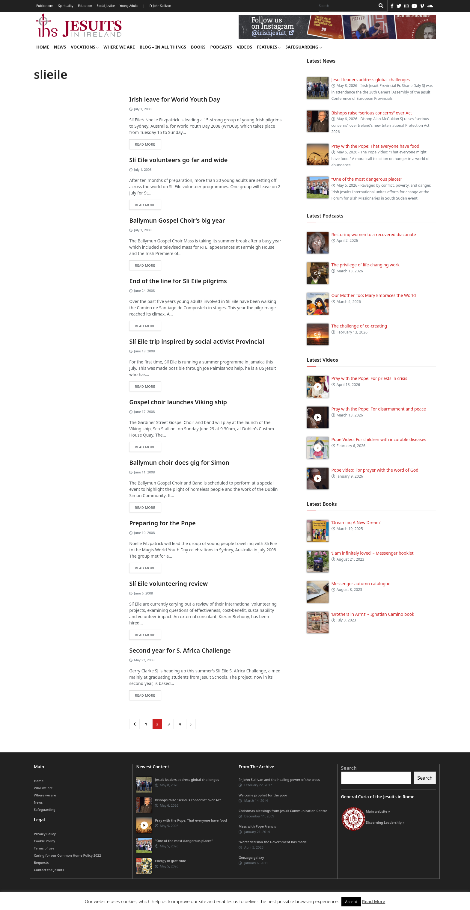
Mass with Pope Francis (257, 826)
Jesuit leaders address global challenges (371, 79)
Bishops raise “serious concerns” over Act (372, 113)
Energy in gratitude (170, 860)
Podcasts (221, 47)
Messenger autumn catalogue (361, 583)
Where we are (119, 47)
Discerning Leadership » (385, 822)
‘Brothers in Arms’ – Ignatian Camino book (373, 614)
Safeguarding (303, 47)
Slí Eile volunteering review (168, 583)
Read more (145, 144)
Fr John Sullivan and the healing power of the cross (279, 779)
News (60, 47)
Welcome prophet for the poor (263, 795)
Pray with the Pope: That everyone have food (375, 146)
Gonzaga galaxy (251, 857)
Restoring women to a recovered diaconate (374, 234)
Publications (44, 6)
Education (85, 6)
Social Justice (106, 6)
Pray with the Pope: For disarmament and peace (379, 409)
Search (349, 768)
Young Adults (129, 6)
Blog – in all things (163, 47)
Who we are (43, 788)
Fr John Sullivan (160, 6)
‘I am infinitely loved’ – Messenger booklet (373, 553)
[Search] (345, 5)
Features (269, 47)
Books (198, 47)
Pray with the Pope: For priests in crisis (369, 378)
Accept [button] (351, 901)
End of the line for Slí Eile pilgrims (178, 281)
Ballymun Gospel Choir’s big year (177, 220)
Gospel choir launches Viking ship (178, 402)
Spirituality (65, 6)
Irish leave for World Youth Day (174, 99)
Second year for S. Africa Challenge (180, 650)
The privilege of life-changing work (366, 265)
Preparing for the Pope (162, 523)
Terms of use (44, 848)
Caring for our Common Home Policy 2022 (67, 855)
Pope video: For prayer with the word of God (375, 470)
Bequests (41, 862)
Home (42, 47)
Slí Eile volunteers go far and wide (178, 160)
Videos (244, 47)
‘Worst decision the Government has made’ (273, 842)
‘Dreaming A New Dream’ (356, 522)
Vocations (85, 47)
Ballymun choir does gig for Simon (179, 462)
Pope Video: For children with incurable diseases (379, 439)
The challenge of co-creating (359, 326)
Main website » (378, 811)
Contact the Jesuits (49, 869)
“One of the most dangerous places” (367, 179)
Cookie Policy (44, 841)
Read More (373, 901)
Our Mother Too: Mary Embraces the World (374, 295)
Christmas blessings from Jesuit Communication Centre (283, 810)
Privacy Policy (45, 833)
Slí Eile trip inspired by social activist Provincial (196, 341)
